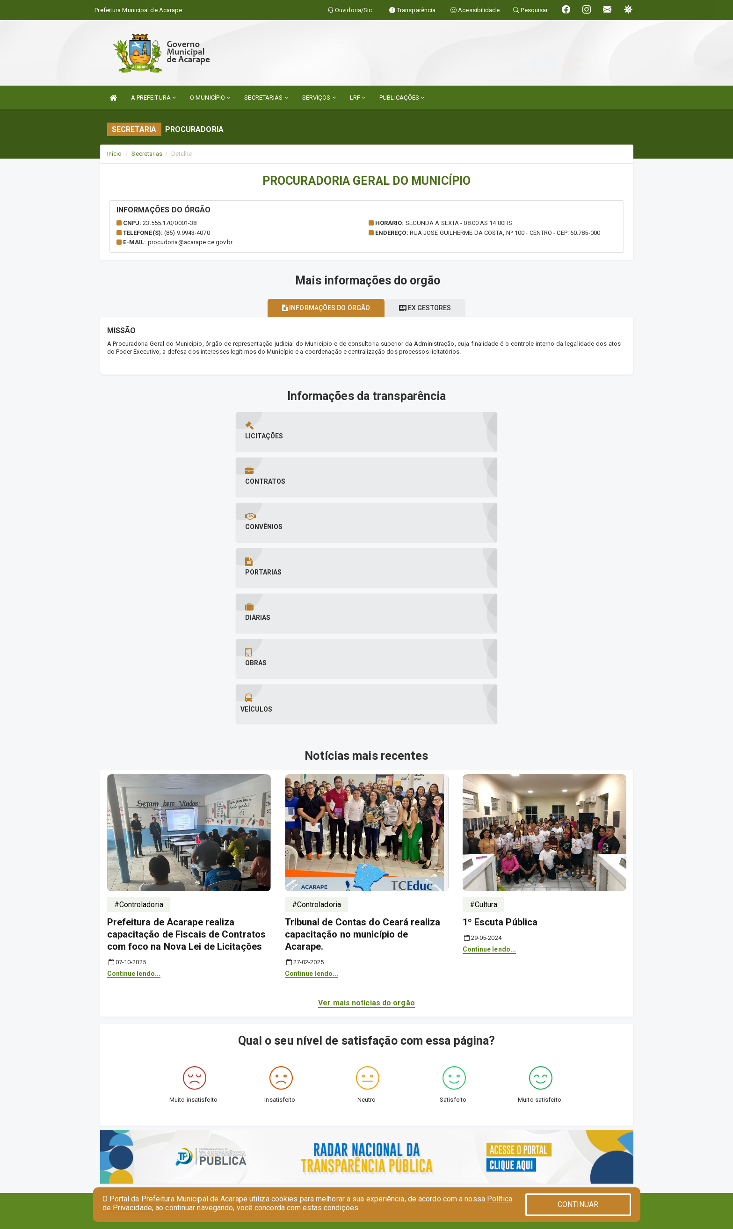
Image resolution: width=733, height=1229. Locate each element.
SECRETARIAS (266, 97)
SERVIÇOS (319, 97)
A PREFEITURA (153, 97)
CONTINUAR (578, 1204)
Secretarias (146, 153)
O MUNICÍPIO (210, 97)
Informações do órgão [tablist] (321, 308)
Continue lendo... (134, 746)
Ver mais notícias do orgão (366, 775)
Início (114, 153)
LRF (358, 97)
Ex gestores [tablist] (430, 308)
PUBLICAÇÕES (401, 97)
